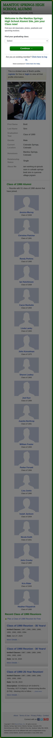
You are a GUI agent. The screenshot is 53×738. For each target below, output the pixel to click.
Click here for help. (33, 64)
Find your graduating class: (17, 36)
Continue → (26, 48)
